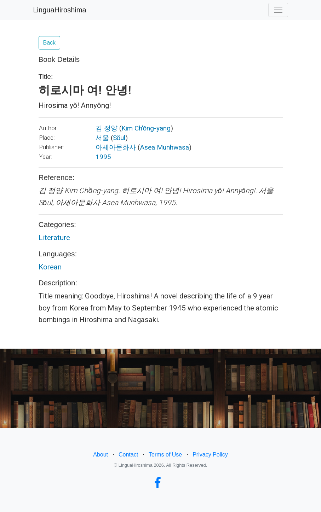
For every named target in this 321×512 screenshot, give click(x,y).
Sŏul (119, 138)
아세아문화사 (116, 147)
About (100, 455)
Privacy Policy (210, 455)
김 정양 (106, 128)
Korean (50, 267)
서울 (102, 138)
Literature (54, 237)
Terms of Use (165, 455)
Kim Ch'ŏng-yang (146, 128)
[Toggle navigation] (278, 10)
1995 (103, 157)
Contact (128, 455)
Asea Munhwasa (164, 147)
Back (49, 43)
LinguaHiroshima (59, 10)
